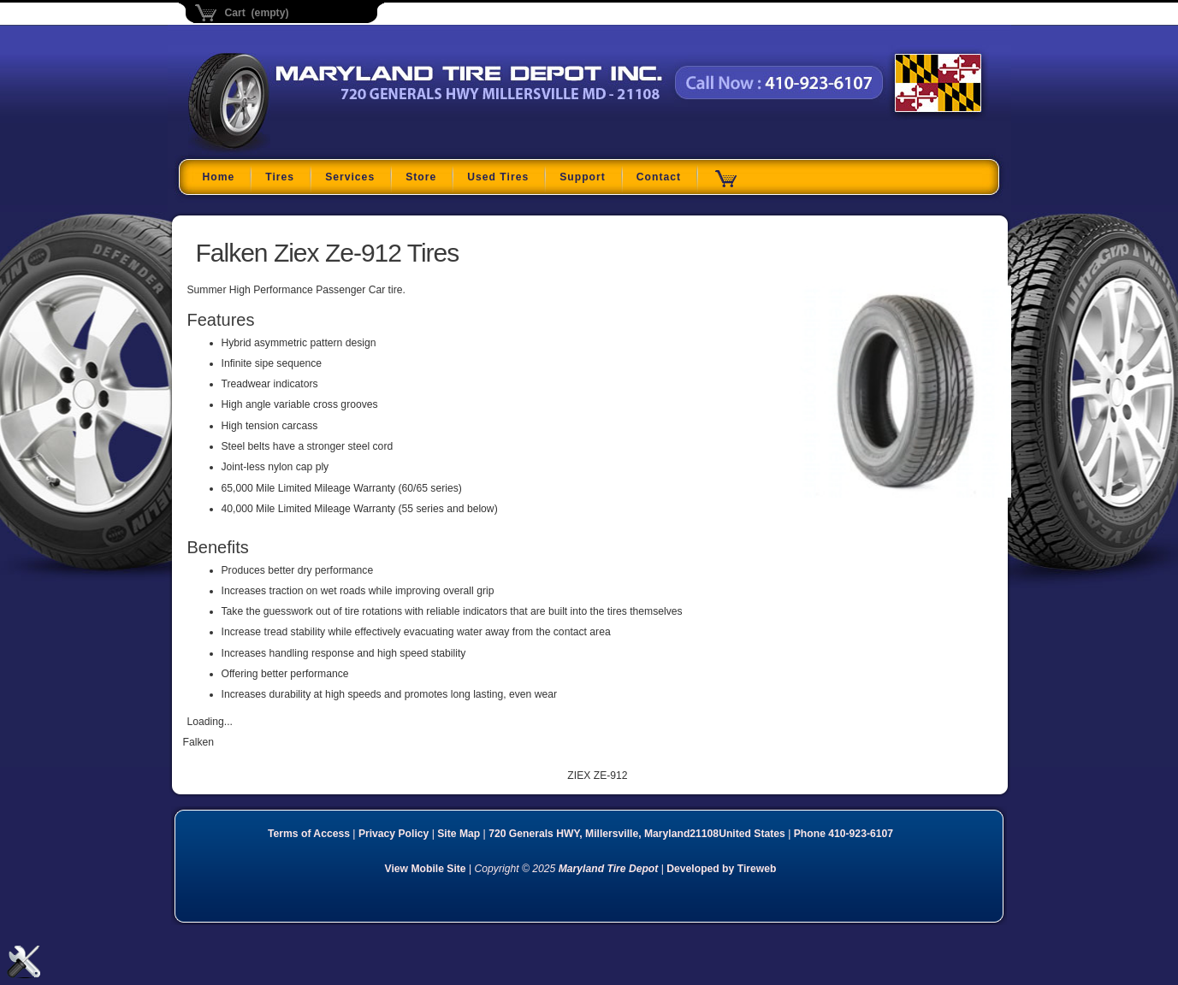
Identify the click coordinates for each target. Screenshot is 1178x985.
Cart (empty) (257, 13)
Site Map (458, 834)
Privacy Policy (393, 834)
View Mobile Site (425, 869)
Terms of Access (309, 834)
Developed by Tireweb (721, 869)
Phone (843, 834)
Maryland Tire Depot (295, 149)
